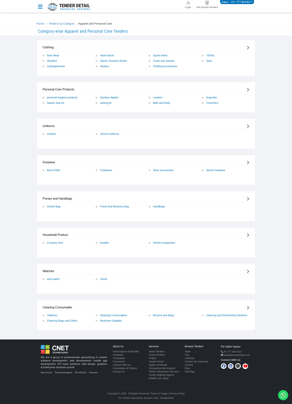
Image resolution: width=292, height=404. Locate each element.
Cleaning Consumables (113, 315)
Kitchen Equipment (164, 242)
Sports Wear (160, 55)
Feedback (118, 354)
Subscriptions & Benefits (126, 351)
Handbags (159, 206)
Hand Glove (107, 55)
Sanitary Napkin (109, 97)
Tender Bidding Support (161, 374)
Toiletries (52, 315)
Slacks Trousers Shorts (113, 60)
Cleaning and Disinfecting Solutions (226, 315)
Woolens (52, 60)
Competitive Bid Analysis (162, 368)
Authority (189, 358)
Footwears (106, 170)
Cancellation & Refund (125, 368)
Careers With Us (122, 364)
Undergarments (56, 66)
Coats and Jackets (163, 60)
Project (152, 358)
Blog (187, 368)
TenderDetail (167, 398)
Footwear (49, 162)
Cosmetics (212, 102)
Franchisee (119, 361)
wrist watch (53, 279)
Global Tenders (157, 354)
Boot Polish (53, 170)
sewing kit (105, 102)
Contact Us (119, 371)
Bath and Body (161, 102)
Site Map (189, 371)
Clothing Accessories (165, 66)
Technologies (63, 372)
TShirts (210, 55)
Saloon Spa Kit (55, 102)
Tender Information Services (164, 371)
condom (157, 97)
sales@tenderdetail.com (236, 355)
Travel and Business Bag (114, 206)
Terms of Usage (159, 393)
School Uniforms (109, 133)
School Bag (53, 206)
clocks (103, 279)
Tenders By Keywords (196, 361)
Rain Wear (53, 55)
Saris (209, 60)
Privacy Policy (177, 393)
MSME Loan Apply (159, 378)
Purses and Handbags (57, 198)
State (187, 351)
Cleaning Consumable (57, 307)
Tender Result (156, 361)
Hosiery (104, 66)
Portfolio (81, 372)
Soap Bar (211, 97)
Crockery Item (55, 242)
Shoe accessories (163, 170)
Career (93, 372)
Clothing (48, 47)
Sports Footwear (215, 170)
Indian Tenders (157, 351)
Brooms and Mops (163, 315)
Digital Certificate (158, 364)
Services (46, 372)
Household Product (55, 234)
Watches (48, 271)
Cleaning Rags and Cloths (62, 320)
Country (189, 364)
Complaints (119, 358)
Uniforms (49, 126)
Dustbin (104, 242)
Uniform (51, 133)
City (187, 354)
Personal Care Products (58, 89)
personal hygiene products (62, 97)
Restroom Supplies (111, 320)
